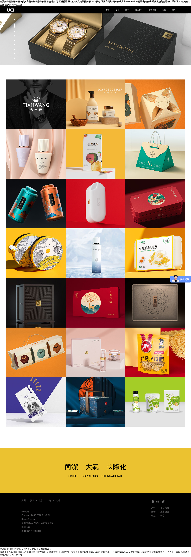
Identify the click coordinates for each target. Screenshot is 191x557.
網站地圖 (25, 512)
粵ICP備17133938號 (31, 531)
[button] (14, 19)
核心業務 (139, 10)
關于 (127, 10)
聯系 (174, 10)
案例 (117, 10)
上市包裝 (152, 10)
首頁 (107, 10)
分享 (164, 10)
